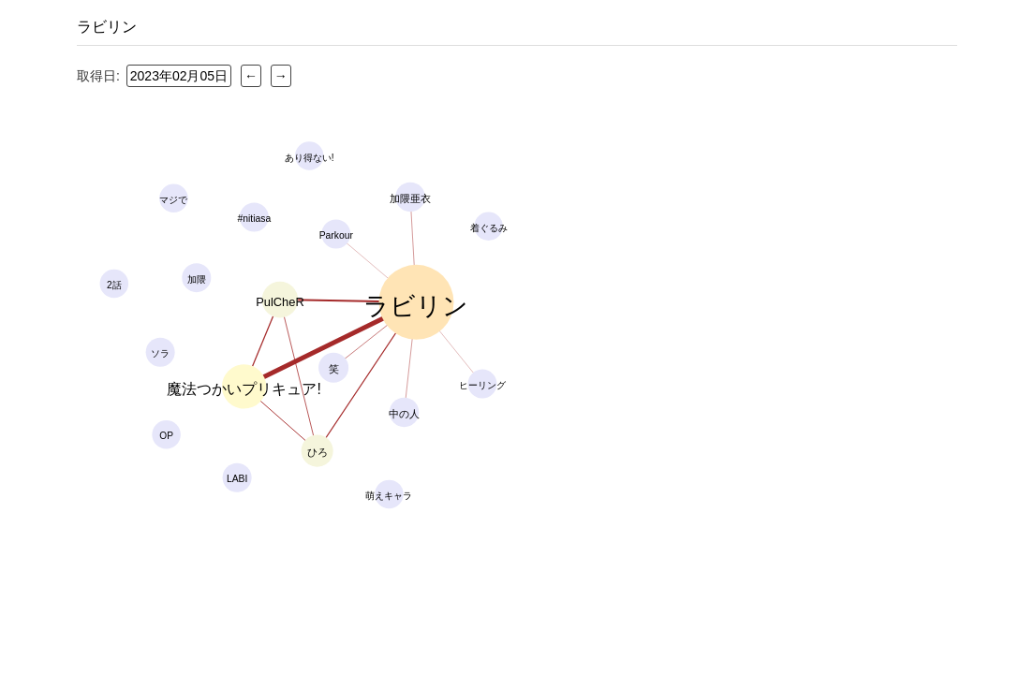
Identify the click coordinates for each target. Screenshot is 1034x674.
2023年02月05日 (179, 75)
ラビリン (107, 27)
